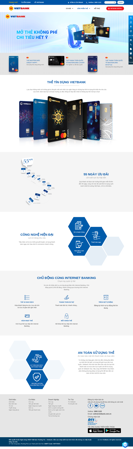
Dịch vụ (31, 408)
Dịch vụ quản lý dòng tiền (55, 408)
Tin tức (11, 406)
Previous (11, 64)
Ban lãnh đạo (13, 404)
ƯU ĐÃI (68, 8)
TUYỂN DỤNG (26, 2)
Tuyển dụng (12, 408)
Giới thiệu (12, 402)
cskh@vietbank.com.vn (102, 414)
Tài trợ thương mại (54, 416)
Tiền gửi (50, 404)
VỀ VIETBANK (39, 2)
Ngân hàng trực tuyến (35, 406)
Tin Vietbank (72, 402)
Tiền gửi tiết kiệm (34, 404)
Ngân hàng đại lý (14, 410)
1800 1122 (98, 411)
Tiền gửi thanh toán (34, 410)
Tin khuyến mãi (72, 404)
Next (121, 64)
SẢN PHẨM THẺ (82, 8)
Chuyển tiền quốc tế (54, 414)
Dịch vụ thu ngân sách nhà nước (56, 411)
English (121, 2)
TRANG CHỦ (13, 2)
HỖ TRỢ (97, 8)
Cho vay (31, 402)
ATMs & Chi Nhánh (75, 2)
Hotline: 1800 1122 (93, 2)
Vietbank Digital (115, 8)
